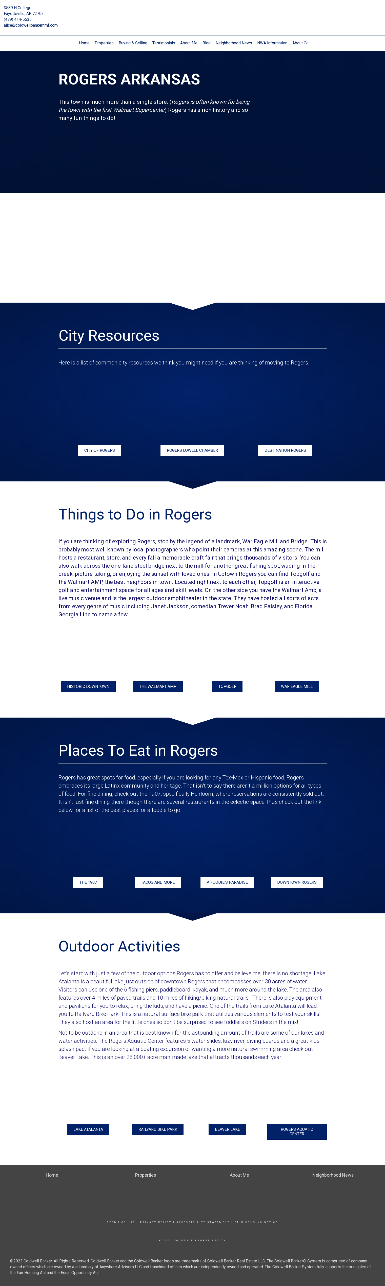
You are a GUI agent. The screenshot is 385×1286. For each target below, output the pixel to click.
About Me (188, 43)
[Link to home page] (192, 11)
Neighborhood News (234, 43)
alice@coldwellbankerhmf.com (31, 25)
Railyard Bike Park (96, 1014)
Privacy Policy (156, 1222)
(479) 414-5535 (18, 19)
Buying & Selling (133, 43)
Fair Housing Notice (256, 1222)
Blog (206, 43)
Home (84, 43)
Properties (104, 43)
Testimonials (163, 43)
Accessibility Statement (203, 1222)
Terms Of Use (121, 1222)
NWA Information (272, 43)
